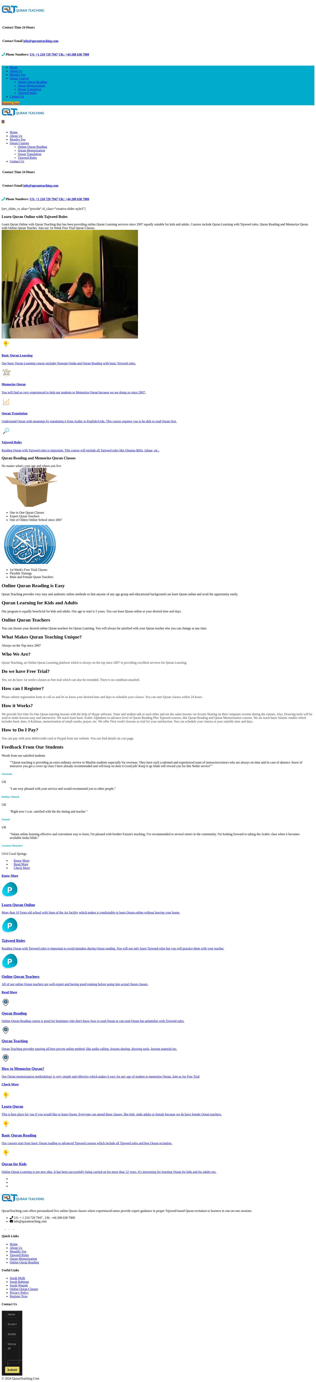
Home (14, 67)
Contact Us (17, 96)
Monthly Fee (18, 1251)
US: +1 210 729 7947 (44, 54)
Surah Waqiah (19, 1285)
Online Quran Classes (24, 1289)
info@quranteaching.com (40, 41)
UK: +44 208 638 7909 (74, 54)
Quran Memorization (31, 85)
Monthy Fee (17, 74)
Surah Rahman (19, 1281)
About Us (16, 71)
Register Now (10, 103)
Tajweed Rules (27, 93)
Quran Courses (19, 78)
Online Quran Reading (32, 82)
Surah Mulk (17, 1278)
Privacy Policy (19, 1292)
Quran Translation (29, 89)
